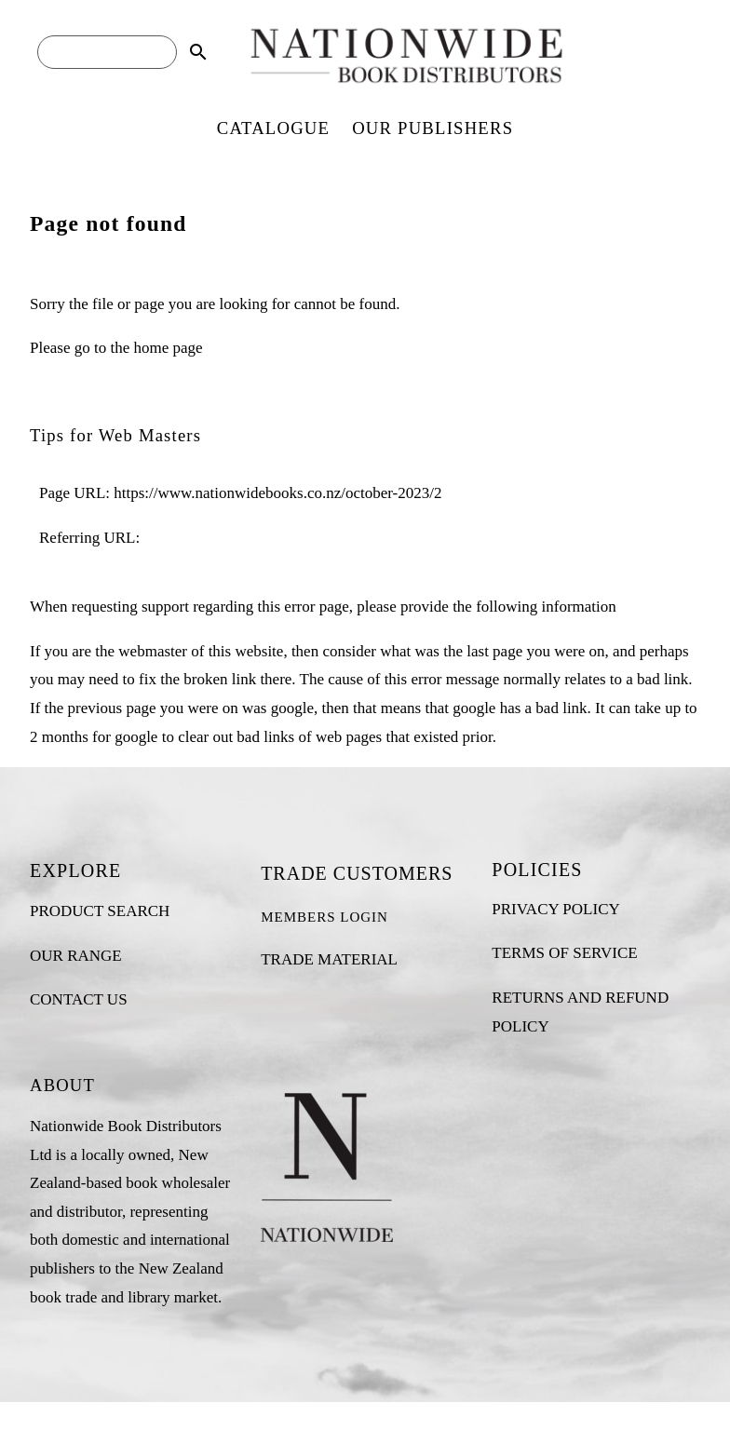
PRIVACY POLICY (555, 909)
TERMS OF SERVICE (564, 953)
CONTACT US (79, 999)
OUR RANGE (76, 956)
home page (167, 348)
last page (494, 651)
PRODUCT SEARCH (99, 911)
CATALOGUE (273, 128)
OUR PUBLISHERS (432, 128)
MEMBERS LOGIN (324, 917)
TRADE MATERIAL (329, 959)
